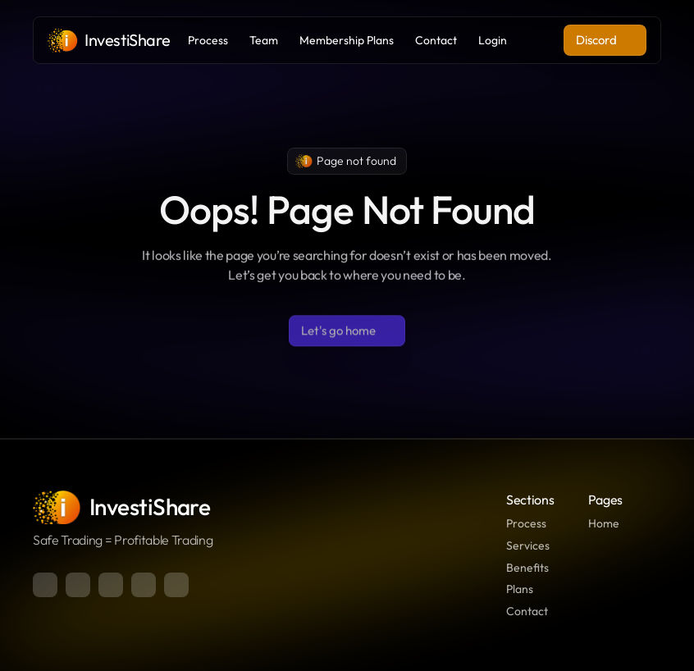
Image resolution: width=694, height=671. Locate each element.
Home (603, 523)
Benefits (527, 567)
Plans (519, 589)
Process (526, 523)
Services (528, 545)
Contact (527, 611)
